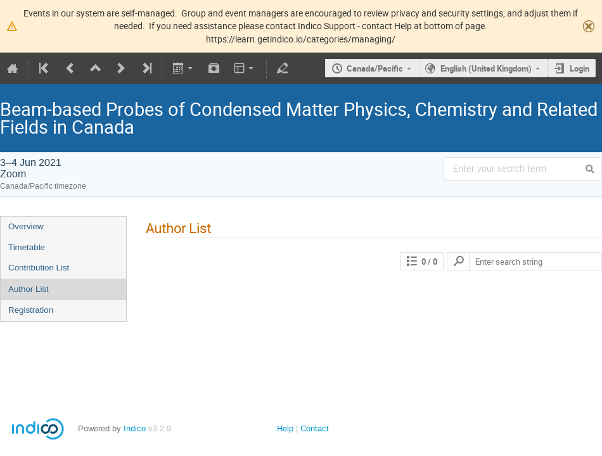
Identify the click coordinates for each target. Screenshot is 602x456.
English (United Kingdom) (486, 68)
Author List (28, 289)
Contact (314, 428)
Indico (135, 428)
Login (579, 68)
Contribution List (38, 267)
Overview (26, 226)
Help (285, 428)
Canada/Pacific (375, 68)
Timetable (26, 247)
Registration (30, 310)
